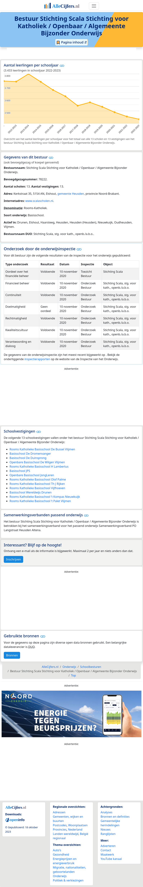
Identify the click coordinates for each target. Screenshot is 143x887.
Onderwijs (59, 876)
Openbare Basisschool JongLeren (32, 475)
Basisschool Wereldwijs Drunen (31, 492)
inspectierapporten (37, 359)
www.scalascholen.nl (39, 201)
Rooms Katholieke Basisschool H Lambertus (39, 466)
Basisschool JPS (20, 471)
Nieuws (105, 829)
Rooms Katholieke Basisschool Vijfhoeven (37, 488)
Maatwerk (107, 854)
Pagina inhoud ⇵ (71, 42)
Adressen (59, 812)
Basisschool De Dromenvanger (30, 454)
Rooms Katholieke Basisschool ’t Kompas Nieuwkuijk (45, 497)
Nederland (75, 829)
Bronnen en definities (115, 817)
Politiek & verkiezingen (68, 880)
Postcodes (60, 825)
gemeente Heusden (70, 194)
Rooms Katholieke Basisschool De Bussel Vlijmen (42, 449)
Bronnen (12, 655)
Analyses (106, 812)
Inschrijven (13, 559)
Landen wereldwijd (65, 834)
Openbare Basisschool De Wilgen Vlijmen (37, 462)
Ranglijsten (108, 834)
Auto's (57, 850)
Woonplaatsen (77, 825)
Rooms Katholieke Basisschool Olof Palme (38, 479)
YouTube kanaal (111, 859)
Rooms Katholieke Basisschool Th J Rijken (37, 484)
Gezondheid (61, 854)
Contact (106, 850)
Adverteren (108, 846)
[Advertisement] (71, 52)
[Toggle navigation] (94, 6)
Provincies (59, 829)
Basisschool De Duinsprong (28, 458)
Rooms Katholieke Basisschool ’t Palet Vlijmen (40, 501)
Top (73, 675)
